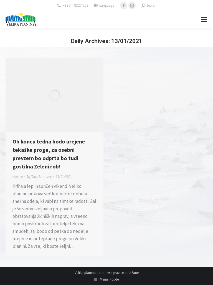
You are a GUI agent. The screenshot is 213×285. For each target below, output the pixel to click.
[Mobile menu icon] (203, 19)
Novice (17, 176)
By (39, 176)
